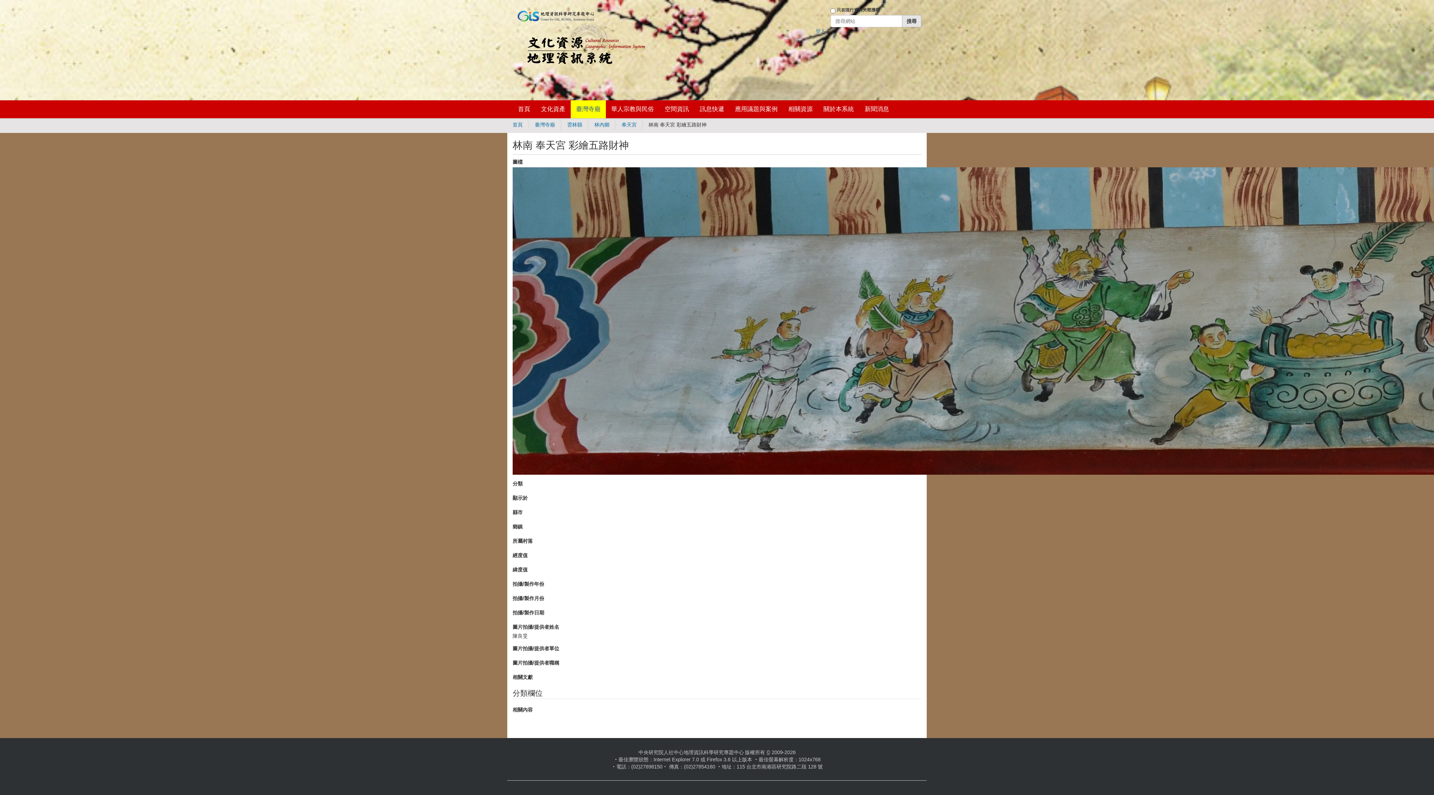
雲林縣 (574, 125)
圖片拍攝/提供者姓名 (536, 627)
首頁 (524, 109)
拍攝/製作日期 (528, 613)
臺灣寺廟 (588, 109)
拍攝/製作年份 (528, 584)
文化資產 (553, 109)
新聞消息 (877, 109)
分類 (518, 484)
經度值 (520, 555)
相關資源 (800, 109)
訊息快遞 (712, 109)
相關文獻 (523, 677)
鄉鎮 (518, 527)
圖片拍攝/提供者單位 (536, 648)
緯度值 (520, 570)
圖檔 (518, 162)
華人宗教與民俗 (632, 109)
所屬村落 (523, 541)
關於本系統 (838, 109)
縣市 (518, 512)
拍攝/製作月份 (528, 598)
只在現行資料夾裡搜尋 (858, 10)
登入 (821, 31)
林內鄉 (601, 125)
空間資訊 (677, 109)
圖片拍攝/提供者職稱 (536, 663)
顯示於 (520, 498)
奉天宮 (629, 125)
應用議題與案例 (756, 109)
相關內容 (523, 710)
